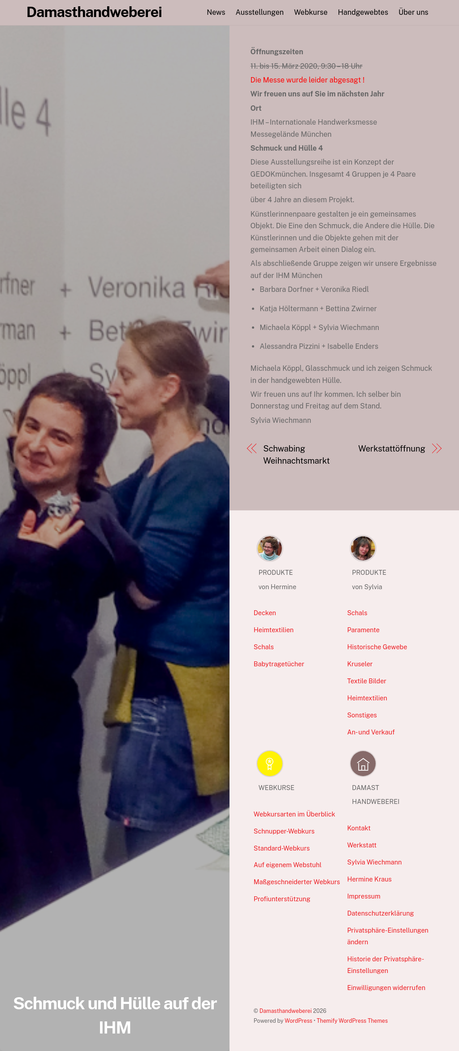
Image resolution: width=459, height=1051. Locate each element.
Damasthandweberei (286, 1011)
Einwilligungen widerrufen (386, 987)
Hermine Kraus (369, 879)
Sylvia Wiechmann (374, 862)
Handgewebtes (363, 12)
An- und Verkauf (370, 732)
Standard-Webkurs (282, 848)
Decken (265, 613)
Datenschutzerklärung (380, 913)
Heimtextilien (274, 630)
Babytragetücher (279, 664)
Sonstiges (362, 715)
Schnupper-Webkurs (284, 831)
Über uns (413, 12)
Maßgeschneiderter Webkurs (297, 882)
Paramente (363, 630)
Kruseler (359, 664)
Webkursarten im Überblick (294, 814)
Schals (264, 647)
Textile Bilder (366, 681)
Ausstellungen (260, 12)
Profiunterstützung (282, 899)
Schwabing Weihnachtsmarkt (296, 454)
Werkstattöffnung (391, 448)
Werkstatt (362, 845)
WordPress (298, 1020)
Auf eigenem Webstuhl (288, 865)
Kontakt (359, 828)
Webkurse (311, 12)
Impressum (363, 896)
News (216, 12)
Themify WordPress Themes (352, 1020)
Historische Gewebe (377, 647)
